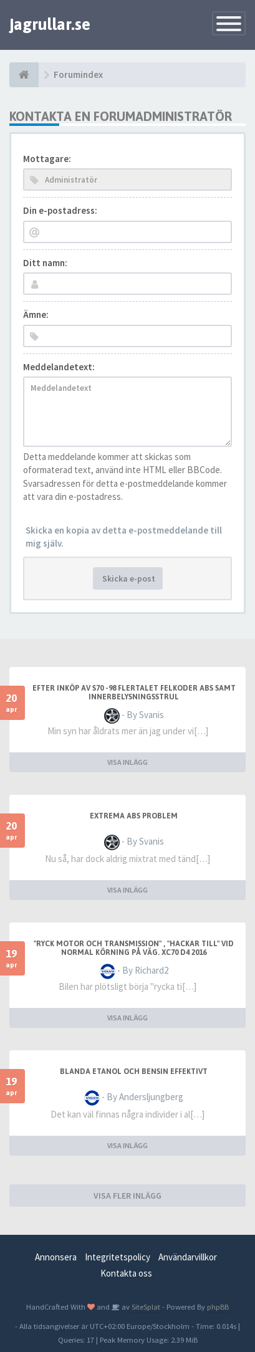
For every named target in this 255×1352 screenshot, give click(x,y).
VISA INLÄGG (127, 762)
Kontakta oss (126, 1273)
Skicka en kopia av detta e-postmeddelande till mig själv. (124, 536)
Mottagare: (47, 159)
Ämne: (36, 314)
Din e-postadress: (60, 210)
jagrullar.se (49, 24)
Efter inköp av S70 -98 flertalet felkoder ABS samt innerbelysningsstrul (134, 692)
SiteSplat (145, 1306)
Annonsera (56, 1257)
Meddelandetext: (59, 367)
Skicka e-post (127, 578)
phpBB (218, 1306)
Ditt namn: (45, 263)
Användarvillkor (187, 1257)
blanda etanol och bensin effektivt (134, 1071)
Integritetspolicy (117, 1257)
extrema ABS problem (134, 816)
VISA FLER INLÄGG (127, 1195)
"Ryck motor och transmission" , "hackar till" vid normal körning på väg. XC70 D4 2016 (134, 948)
